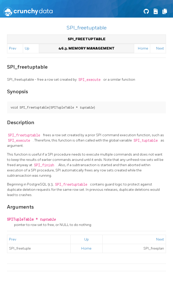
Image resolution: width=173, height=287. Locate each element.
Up (27, 48)
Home (143, 48)
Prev (12, 48)
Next (160, 48)
